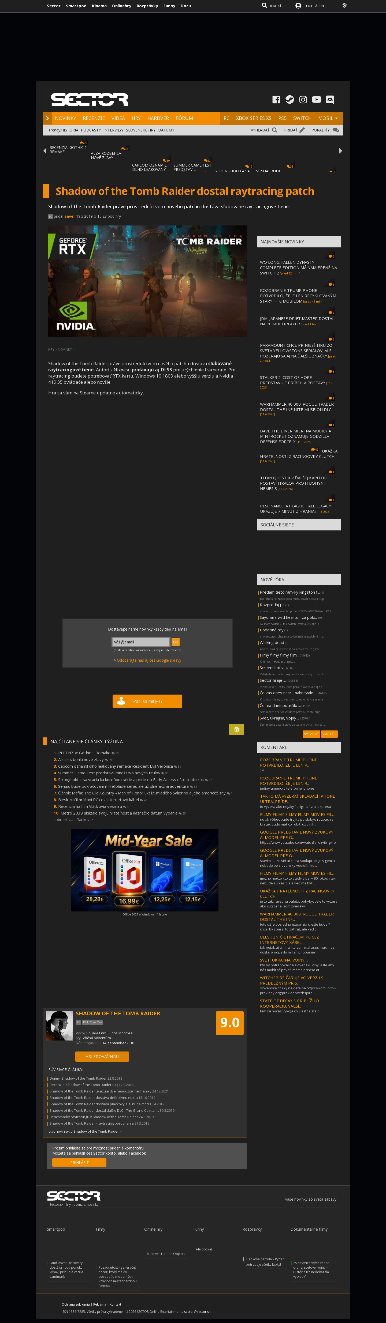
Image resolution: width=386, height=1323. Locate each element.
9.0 (230, 1022)
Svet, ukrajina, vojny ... (280, 718)
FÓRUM (184, 118)
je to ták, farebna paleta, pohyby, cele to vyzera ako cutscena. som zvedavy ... (298, 904)
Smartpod (76, 5)
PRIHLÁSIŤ (79, 1162)
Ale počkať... (205, 1249)
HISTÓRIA (69, 130)
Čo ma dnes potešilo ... (280, 705)
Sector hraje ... (273, 680)
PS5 (282, 118)
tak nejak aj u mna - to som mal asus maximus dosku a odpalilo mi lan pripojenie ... (297, 950)
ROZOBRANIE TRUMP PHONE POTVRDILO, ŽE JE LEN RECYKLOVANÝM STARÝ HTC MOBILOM (298, 296)
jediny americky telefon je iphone (287, 788)
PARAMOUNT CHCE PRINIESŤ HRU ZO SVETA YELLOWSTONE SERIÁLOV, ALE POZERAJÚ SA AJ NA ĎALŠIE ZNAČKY (296, 350)
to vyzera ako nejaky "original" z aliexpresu (295, 806)
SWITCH (302, 118)
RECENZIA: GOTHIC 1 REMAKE (68, 149)
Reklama (99, 1304)
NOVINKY (65, 118)
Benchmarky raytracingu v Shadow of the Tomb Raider (94, 1116)
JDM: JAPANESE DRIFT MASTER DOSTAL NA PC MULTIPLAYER (297, 321)
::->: (263, 770)
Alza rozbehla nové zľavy (85, 759)
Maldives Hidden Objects (166, 1254)
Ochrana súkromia (76, 1304)
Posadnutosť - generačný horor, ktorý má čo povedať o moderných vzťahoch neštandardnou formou (118, 1276)
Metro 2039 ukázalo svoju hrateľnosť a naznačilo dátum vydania (123, 813)
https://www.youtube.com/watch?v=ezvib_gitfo (298, 842)
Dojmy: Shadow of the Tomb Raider (78, 1078)
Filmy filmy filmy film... (279, 655)
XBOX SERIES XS (254, 118)
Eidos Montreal (121, 1033)
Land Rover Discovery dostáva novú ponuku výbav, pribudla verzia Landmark (66, 1270)
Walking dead (272, 642)
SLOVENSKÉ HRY (140, 130)
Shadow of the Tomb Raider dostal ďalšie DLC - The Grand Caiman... (104, 1110)
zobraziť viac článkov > (73, 819)
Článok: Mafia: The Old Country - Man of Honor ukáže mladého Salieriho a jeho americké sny (145, 793)
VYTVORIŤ (311, 734)
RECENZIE (94, 118)
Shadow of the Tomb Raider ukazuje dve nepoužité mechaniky (100, 1091)
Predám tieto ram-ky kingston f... (290, 592)
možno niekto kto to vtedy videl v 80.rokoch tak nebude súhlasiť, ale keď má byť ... (298, 880)
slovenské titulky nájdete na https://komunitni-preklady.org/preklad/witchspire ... (298, 990)
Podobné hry (272, 629)
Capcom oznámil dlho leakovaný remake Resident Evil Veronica (119, 766)
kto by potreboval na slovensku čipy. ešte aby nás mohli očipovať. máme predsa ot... (297, 967)
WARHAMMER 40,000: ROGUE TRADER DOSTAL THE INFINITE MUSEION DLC (297, 406)
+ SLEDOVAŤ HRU (102, 1056)
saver (69, 216)
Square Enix (96, 1033)
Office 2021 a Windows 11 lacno (145, 914)
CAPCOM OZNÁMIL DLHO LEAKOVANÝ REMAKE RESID (149, 169)
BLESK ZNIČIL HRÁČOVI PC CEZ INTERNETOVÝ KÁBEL (289, 939)
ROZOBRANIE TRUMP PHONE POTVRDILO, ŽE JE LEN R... (288, 762)
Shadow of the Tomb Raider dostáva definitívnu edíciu (94, 1097)
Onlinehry (121, 5)
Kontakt (115, 1304)
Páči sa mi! (147, 701)
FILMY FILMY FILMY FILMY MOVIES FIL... (297, 814)
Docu (186, 5)
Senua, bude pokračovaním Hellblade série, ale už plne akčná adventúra (127, 786)
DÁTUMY (166, 130)
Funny (169, 5)
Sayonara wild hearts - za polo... (289, 617)
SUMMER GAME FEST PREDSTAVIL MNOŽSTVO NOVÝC (192, 169)
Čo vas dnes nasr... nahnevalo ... (288, 692)
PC (226, 118)
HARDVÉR (158, 118)
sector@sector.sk (197, 1311)
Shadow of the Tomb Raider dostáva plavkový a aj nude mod (99, 1104)
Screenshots (271, 667)
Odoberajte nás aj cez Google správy (149, 660)
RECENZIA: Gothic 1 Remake (88, 752)
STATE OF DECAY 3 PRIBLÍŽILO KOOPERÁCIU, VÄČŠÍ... (289, 1003)
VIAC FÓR (329, 734)
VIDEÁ (118, 118)
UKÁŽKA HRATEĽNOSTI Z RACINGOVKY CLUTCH (298, 453)
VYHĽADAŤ (260, 130)
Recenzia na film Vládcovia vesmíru (93, 806)
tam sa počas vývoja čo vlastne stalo (290, 1011)
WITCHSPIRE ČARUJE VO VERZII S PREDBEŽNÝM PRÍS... (291, 980)
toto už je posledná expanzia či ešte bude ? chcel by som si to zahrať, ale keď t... (295, 927)
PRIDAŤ (291, 130)
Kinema (99, 5)
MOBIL (325, 118)
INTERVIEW (113, 130)
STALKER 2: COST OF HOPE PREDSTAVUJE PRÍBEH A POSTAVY (292, 380)
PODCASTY (91, 130)
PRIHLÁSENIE (316, 5)
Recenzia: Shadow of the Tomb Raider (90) (84, 1084)
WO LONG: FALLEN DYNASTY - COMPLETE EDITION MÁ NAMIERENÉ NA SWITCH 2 (298, 267)
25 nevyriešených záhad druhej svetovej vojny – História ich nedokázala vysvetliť (311, 1270)
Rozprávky (147, 5)
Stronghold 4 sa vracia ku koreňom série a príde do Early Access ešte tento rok (135, 779)
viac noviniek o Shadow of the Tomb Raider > (85, 1131)
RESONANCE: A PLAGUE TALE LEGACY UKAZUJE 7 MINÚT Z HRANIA (295, 508)
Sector (54, 5)
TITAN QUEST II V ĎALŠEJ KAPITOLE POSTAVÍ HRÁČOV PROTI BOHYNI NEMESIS (294, 483)
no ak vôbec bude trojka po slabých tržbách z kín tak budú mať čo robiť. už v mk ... (296, 822)
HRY (136, 118)
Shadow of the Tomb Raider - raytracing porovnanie (92, 1123)
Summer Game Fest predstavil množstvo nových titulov (113, 772)
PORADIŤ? (320, 130)
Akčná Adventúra (97, 1037)
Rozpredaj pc (272, 604)
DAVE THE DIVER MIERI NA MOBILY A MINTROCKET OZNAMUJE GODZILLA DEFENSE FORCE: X (295, 436)
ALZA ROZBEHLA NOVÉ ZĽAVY (106, 155)
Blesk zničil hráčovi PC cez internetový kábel (102, 799)
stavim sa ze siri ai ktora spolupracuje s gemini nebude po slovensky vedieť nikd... (298, 863)
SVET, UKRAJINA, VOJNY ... (284, 960)
